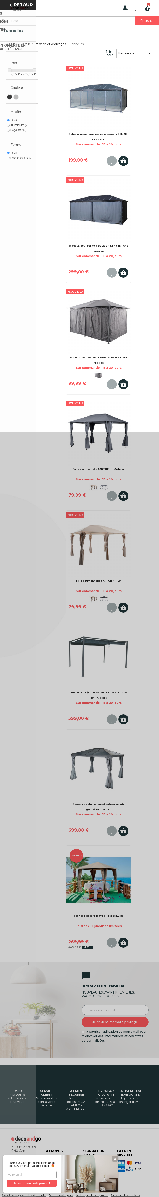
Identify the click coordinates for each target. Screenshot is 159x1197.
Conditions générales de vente (24, 1195)
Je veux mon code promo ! (31, 1183)
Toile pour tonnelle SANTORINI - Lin (99, 580)
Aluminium (19, 125)
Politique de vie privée (92, 1195)
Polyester (18, 130)
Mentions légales (61, 1195)
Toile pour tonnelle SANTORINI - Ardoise (98, 469)
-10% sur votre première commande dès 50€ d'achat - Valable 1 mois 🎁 (31, 1163)
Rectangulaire (21, 157)
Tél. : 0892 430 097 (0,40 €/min (24, 1149)
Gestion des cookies (125, 1195)
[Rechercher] (79, 20)
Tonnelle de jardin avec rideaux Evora (99, 915)
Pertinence (135, 53)
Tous (13, 119)
